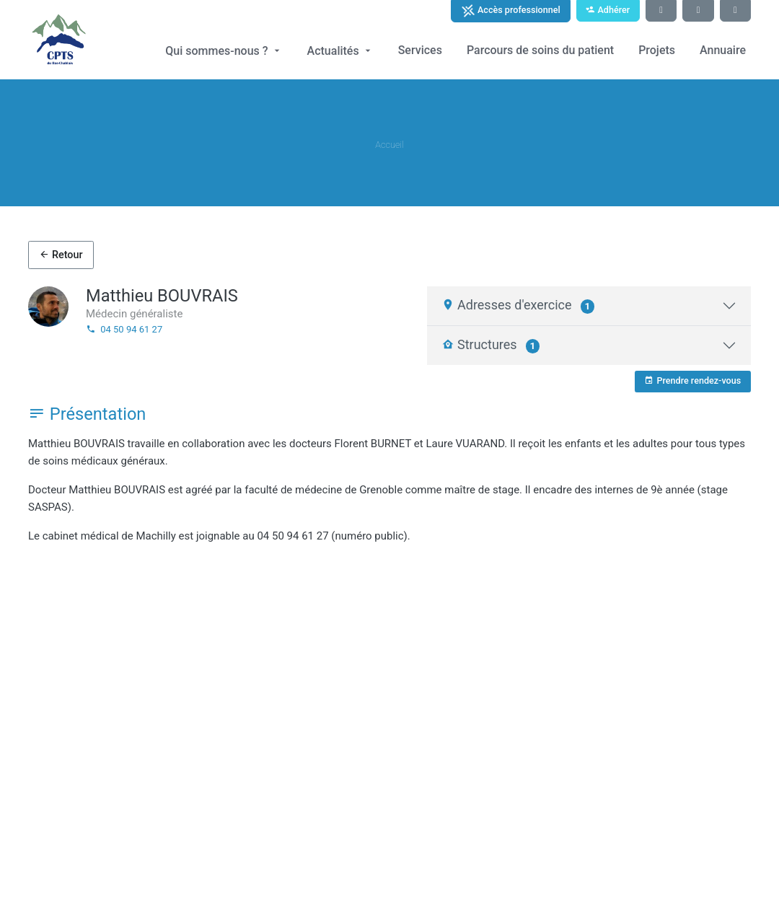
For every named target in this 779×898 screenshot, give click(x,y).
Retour (60, 255)
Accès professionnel (510, 11)
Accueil (389, 144)
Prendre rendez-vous (692, 380)
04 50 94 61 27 (124, 329)
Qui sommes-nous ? (223, 51)
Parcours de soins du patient (540, 50)
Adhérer (608, 9)
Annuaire (723, 50)
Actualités (340, 51)
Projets (656, 50)
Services (420, 50)
